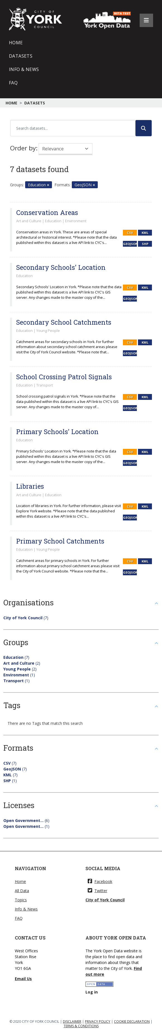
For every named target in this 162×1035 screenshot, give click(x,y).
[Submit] (143, 128)
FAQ (13, 83)
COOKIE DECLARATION (132, 1021)
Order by (23, 148)
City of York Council (105, 899)
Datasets (20, 56)
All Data (22, 890)
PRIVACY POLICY (97, 1021)
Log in (91, 992)
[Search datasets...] (72, 128)
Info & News (24, 69)
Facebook (100, 881)
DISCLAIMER (72, 1021)
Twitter (97, 890)
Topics (21, 899)
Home (16, 43)
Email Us (23, 978)
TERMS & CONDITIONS (81, 1026)
